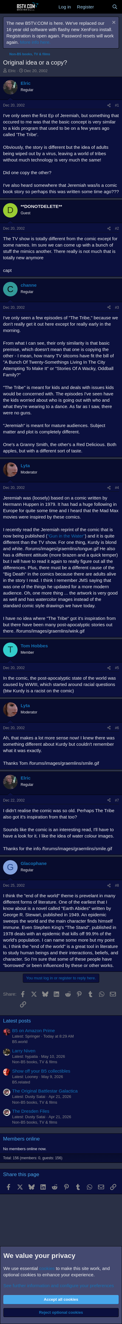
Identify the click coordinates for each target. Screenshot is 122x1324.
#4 (117, 488)
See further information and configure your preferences (58, 1285)
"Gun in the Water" (66, 535)
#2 (117, 228)
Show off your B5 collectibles (41, 1071)
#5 (117, 668)
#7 (117, 800)
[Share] (109, 105)
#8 (117, 885)
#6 (117, 728)
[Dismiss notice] (113, 23)
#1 (117, 105)
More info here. (35, 42)
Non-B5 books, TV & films (34, 1062)
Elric (12, 71)
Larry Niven (24, 1050)
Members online (21, 1139)
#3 (117, 307)
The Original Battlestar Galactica (45, 1090)
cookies (47, 1268)
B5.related (21, 1082)
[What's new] (103, 6)
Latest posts (17, 1021)
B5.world (20, 1041)
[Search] (115, 6)
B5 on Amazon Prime (33, 1030)
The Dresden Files (30, 1111)
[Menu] (8, 7)
